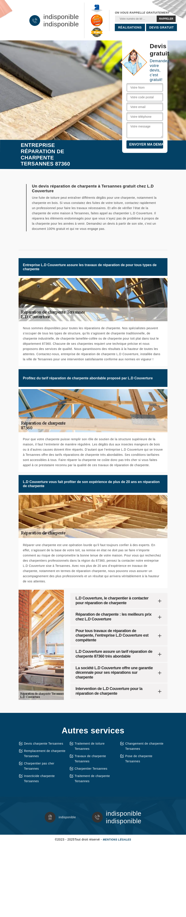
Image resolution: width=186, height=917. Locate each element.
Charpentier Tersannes (91, 768)
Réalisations (130, 27)
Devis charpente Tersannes (43, 743)
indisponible (61, 16)
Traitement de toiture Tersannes (90, 746)
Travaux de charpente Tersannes (90, 758)
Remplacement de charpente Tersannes (44, 753)
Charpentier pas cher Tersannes (39, 766)
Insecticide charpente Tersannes (39, 778)
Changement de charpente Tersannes (144, 746)
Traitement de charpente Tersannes (92, 778)
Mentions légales (117, 839)
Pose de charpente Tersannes (138, 758)
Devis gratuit (161, 27)
